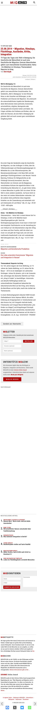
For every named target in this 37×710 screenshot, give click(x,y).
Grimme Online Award (20, 370)
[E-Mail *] (12, 341)
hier (33, 651)
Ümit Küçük (7, 72)
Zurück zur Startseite (12, 324)
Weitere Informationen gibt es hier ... (20, 670)
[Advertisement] (18, 24)
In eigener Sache (7, 697)
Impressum (18, 699)
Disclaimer (26, 699)
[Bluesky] (26, 708)
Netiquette (11, 699)
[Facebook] (12, 708)
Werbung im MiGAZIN (19, 697)
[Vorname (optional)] (12, 346)
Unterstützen (29, 697)
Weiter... (3, 690)
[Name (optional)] (12, 350)
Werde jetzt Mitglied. (17, 374)
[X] (19, 708)
